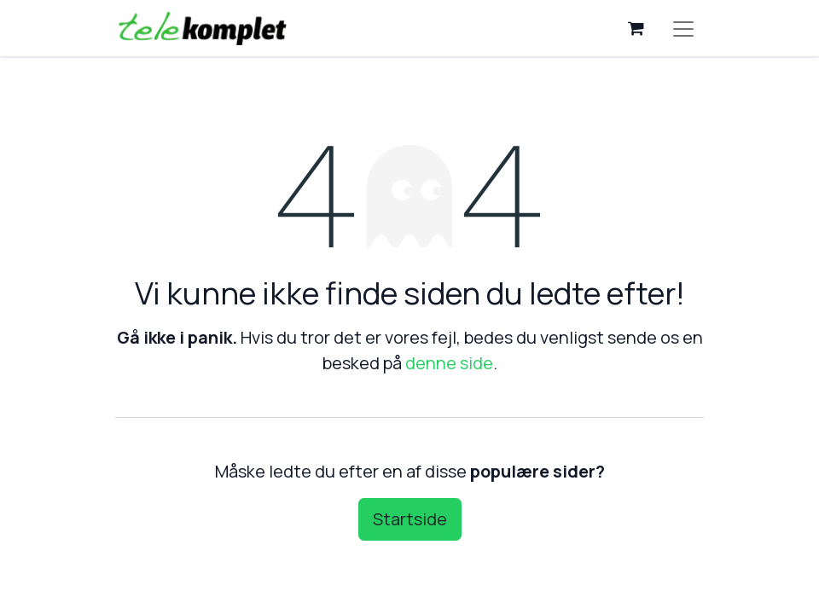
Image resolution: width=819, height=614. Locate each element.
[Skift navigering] (683, 28)
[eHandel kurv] (635, 28)
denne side (449, 362)
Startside (410, 518)
